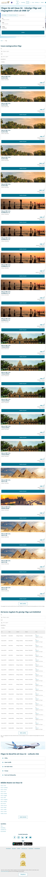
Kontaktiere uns (3, 829)
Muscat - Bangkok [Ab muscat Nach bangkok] (4, 795)
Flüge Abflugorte (30, 848)
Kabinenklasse (3, 59)
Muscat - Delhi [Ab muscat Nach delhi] (3, 797)
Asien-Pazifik (6, 762)
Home (2, 40)
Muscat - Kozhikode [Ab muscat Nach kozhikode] (4, 787)
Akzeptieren (23, 874)
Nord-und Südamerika (9, 775)
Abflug (3, 26)
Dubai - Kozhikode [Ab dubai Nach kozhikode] (4, 801)
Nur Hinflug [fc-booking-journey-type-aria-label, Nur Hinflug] (4, 15)
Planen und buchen (18, 2)
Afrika (5, 758)
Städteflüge (18, 848)
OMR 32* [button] (26, 11)
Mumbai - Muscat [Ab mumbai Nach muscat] (4, 813)
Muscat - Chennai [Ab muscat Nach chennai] (4, 789)
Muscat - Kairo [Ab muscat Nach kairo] (3, 791)
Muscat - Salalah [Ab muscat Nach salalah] (4, 811)
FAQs (2, 826)
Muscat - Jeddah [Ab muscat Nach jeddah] (3, 809)
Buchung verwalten (28, 2)
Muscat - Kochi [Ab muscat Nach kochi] (3, 785)
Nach (3, 22)
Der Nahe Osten (7, 766)
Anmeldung (23, 2)
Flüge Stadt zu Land (24, 848)
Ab (2, 18)
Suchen (23, 32)
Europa (5, 771)
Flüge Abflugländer (37, 848)
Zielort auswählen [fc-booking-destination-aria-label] (5, 23)
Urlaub (33, 2)
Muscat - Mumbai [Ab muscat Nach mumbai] (4, 793)
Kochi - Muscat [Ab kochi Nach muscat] (3, 803)
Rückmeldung (3, 827)
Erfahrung (37, 2)
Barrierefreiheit (3, 831)
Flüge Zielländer (8, 848)
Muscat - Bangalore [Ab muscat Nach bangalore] (4, 799)
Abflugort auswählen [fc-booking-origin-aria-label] (5, 19)
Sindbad (42, 2)
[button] (13, 15)
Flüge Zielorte (14, 848)
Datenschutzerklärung (5, 871)
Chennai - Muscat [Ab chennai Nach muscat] (4, 805)
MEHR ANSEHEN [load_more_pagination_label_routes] (23, 817)
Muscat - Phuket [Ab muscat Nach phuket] (3, 807)
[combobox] (24, 51)
